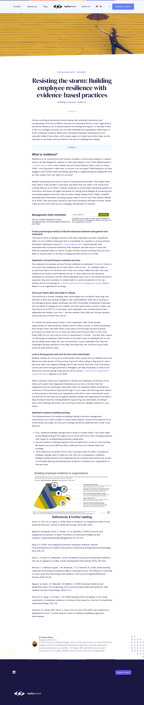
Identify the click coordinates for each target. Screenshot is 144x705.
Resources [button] (32, 6)
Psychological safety (66, 72)
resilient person (40, 165)
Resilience (81, 72)
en (101, 6)
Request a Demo (123, 672)
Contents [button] (72, 147)
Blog (45, 6)
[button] (72, 492)
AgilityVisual (64, 6)
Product (17, 6)
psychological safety (73, 244)
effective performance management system (82, 283)
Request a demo (123, 6)
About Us (86, 6)
